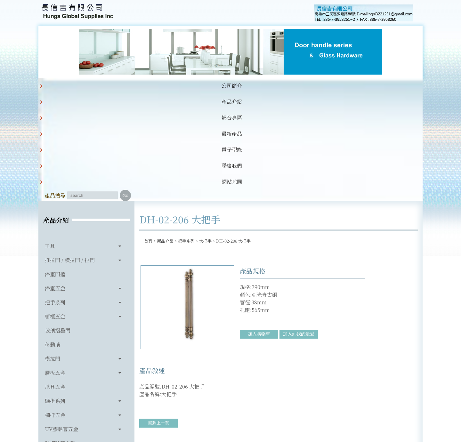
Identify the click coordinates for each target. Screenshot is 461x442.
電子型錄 (215, 85)
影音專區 (150, 85)
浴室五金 (55, 181)
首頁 (148, 134)
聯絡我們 (248, 85)
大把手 (205, 134)
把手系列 (55, 195)
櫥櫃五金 (55, 209)
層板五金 (55, 265)
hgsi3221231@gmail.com (274, 407)
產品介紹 (117, 85)
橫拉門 (52, 251)
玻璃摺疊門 (57, 223)
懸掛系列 (55, 293)
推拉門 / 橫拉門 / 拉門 (70, 153)
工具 (50, 138)
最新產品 (182, 85)
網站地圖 (280, 85)
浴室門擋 (55, 167)
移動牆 (52, 237)
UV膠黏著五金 (61, 321)
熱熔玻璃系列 (60, 336)
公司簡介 (84, 85)
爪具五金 (55, 279)
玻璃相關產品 (60, 350)
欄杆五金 (55, 307)
